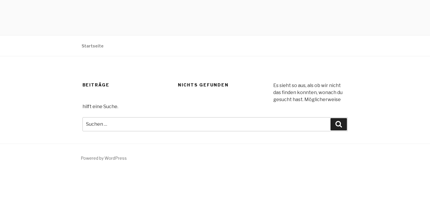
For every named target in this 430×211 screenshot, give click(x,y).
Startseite (93, 45)
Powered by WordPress (104, 158)
